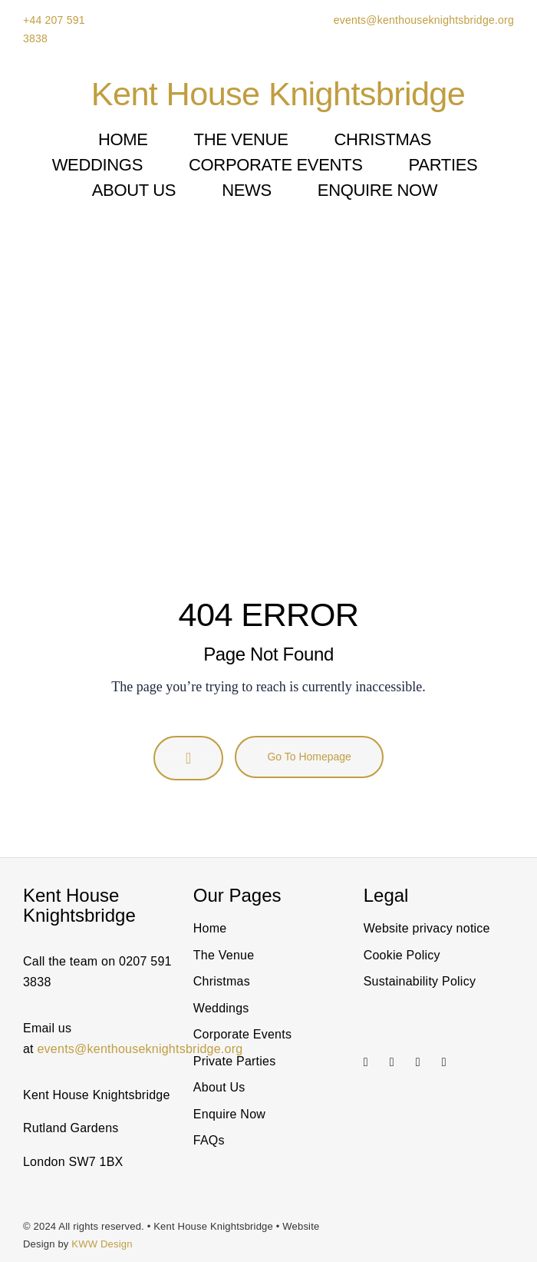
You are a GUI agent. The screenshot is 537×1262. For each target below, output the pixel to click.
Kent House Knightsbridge (278, 93)
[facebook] (444, 1062)
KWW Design (101, 1244)
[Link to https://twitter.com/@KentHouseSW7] (423, 1062)
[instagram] (366, 1062)
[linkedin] (392, 1062)
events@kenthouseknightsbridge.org (423, 20)
